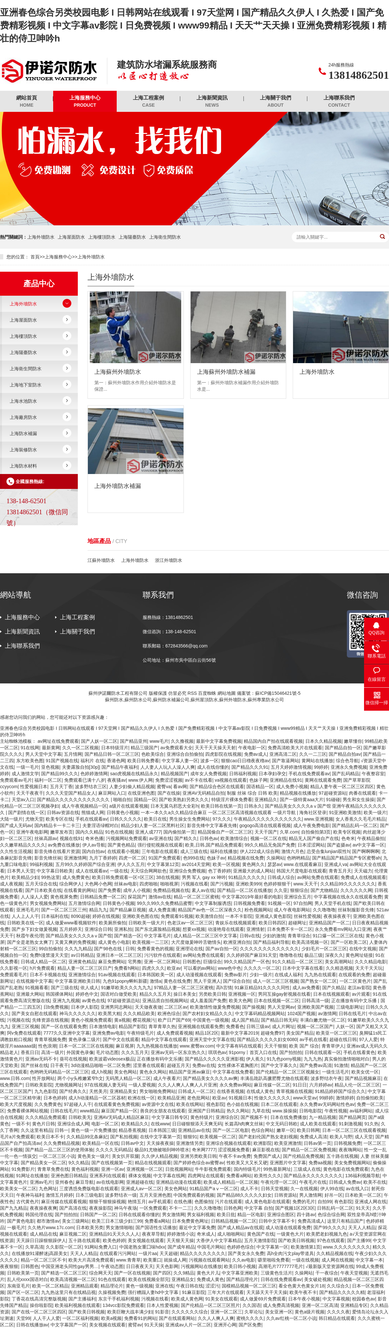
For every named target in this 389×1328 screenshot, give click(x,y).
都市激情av (48, 1221)
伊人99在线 (332, 1188)
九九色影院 (45, 1091)
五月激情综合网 (84, 903)
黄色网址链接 (359, 955)
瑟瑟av (274, 864)
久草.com (289, 832)
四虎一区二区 (132, 857)
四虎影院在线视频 (223, 754)
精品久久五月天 (155, 994)
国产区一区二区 (23, 1292)
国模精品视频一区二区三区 (249, 1285)
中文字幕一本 (369, 1260)
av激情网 (327, 1013)
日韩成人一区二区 (196, 1091)
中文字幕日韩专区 (170, 1117)
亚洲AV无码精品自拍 (204, 793)
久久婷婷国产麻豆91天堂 (252, 955)
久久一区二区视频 (80, 747)
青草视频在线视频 (294, 1091)
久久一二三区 (312, 754)
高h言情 (224, 987)
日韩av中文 (132, 1143)
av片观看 (361, 994)
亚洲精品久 (265, 799)
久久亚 (281, 890)
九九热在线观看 (320, 974)
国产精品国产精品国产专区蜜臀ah (346, 857)
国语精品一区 (260, 786)
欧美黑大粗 (109, 1013)
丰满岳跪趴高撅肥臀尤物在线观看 (274, 1078)
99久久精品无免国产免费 (270, 845)
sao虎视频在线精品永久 (134, 773)
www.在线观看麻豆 (303, 864)
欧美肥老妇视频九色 (326, 1234)
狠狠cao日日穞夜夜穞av (245, 760)
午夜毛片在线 (312, 1182)
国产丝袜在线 (34, 1065)
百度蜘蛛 (207, 693)
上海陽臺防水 (132, 237)
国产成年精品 (181, 1247)
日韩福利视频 (242, 773)
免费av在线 (203, 1065)
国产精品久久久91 (249, 767)
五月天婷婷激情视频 (291, 767)
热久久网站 (238, 1110)
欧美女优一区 (365, 1071)
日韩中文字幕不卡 (277, 1221)
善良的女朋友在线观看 (162, 1110)
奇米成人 (206, 1234)
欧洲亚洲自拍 (237, 942)
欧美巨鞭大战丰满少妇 (130, 1311)
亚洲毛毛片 (27, 909)
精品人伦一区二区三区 (357, 1084)
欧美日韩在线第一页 (221, 806)
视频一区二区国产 (315, 1026)
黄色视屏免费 (63, 896)
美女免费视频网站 (352, 1162)
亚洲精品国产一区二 (329, 922)
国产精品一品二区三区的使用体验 (59, 1149)
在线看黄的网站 (80, 890)
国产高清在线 (73, 1208)
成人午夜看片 (167, 1078)
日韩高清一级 (315, 1000)
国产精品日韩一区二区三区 (112, 754)
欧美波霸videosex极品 (111, 1058)
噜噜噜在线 (290, 955)
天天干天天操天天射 (215, 747)
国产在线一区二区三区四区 (39, 1311)
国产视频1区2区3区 (294, 1208)
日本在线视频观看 (331, 994)
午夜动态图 (112, 1266)
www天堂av (305, 1097)
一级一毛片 (27, 767)
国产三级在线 (64, 987)
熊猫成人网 (92, 812)
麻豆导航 (85, 1182)
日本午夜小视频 (304, 1298)
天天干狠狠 (275, 1046)
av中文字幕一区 (369, 845)
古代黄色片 (27, 1201)
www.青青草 (128, 1260)
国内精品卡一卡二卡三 (57, 825)
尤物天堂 (34, 819)
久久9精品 (183, 1272)
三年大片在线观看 (225, 1292)
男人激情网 (310, 1195)
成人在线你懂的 (213, 767)
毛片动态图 (107, 1052)
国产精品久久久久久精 (342, 1292)
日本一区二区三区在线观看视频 (354, 1130)
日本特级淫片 (114, 747)
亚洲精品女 (182, 1279)
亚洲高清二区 (283, 754)
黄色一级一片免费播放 (93, 1130)
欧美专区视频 (346, 832)
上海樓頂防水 (101, 237)
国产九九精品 (13, 1208)
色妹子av (216, 857)
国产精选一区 (127, 935)
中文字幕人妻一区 (180, 760)
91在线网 (30, 747)
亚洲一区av (112, 1169)
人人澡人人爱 (34, 896)
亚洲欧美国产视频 (315, 1007)
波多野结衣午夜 (326, 1078)
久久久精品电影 (370, 961)
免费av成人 (255, 754)
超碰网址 (297, 922)
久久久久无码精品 (114, 1149)
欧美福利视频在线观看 (77, 1305)
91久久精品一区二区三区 (297, 961)
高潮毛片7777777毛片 (280, 1266)
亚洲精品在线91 (286, 780)
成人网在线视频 (337, 1260)
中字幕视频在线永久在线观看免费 (348, 896)
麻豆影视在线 (265, 1149)
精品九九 (98, 909)
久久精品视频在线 (334, 1253)
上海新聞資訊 (212, 101)
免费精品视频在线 (171, 890)
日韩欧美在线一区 (25, 922)
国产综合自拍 (236, 981)
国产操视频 (253, 1007)
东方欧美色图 (29, 760)
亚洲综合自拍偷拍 (185, 754)
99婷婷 (321, 767)
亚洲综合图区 (280, 1214)
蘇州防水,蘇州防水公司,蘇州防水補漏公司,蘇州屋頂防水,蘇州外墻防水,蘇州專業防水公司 (194, 699)
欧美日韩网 (308, 1130)
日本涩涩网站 (311, 845)
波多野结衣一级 (121, 1195)
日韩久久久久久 (126, 819)
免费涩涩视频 (169, 780)
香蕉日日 (30, 1052)
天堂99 (23, 1318)
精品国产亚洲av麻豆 (189, 1071)
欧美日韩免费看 (143, 760)
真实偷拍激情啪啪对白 (347, 1058)
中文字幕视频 (336, 1298)
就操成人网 (175, 1260)
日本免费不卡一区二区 (289, 929)
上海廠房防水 (23, 417)
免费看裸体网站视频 (27, 1110)
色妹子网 (258, 780)
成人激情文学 (25, 773)
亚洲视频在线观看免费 (200, 1026)
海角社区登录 (312, 812)
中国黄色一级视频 (211, 1020)
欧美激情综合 (234, 838)
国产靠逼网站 (285, 760)
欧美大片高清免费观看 (91, 1260)
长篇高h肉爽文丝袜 (244, 1123)
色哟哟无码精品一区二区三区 (59, 1071)
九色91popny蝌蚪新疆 (125, 981)
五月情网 (73, 754)
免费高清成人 (311, 1221)
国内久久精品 (89, 832)
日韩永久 (253, 806)
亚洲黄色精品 (82, 961)
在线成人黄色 (260, 1091)
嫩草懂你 (353, 741)
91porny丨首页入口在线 (253, 1052)
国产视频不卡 (254, 1117)
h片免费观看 (42, 968)
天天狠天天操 (180, 1240)
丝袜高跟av (45, 838)
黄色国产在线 (260, 1234)
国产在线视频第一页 (111, 1162)
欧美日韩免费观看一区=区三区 (123, 877)
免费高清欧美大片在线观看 (295, 747)
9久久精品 (78, 1162)
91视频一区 (279, 903)
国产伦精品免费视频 (303, 1156)
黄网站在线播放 (317, 760)
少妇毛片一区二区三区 (324, 948)
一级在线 (119, 870)
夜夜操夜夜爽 (43, 1208)
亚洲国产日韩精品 (206, 1110)
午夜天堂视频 (354, 1272)
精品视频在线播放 (298, 793)
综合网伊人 (70, 883)
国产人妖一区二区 (99, 741)
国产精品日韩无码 (279, 1020)
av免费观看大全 (176, 747)
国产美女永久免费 (246, 1253)
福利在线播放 (223, 851)
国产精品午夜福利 (119, 767)
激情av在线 (159, 896)
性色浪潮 (47, 1046)
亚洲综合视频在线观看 (228, 1143)
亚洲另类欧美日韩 (198, 1156)
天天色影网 (167, 1266)
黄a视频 (122, 1020)
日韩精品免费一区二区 (102, 896)
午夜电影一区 (251, 747)
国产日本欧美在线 (43, 890)
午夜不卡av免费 (235, 1156)
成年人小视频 (136, 890)
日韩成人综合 (281, 877)
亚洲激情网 (75, 857)
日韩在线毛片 (352, 1013)
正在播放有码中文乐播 (354, 1000)
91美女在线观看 (221, 1298)
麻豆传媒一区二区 (272, 1084)
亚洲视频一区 (241, 994)
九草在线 (261, 1110)
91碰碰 (333, 799)
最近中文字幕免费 (197, 1227)
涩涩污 (212, 1285)
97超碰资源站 (333, 793)
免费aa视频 (320, 1162)
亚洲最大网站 (29, 994)
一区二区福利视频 (80, 1318)
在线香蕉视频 (230, 1091)
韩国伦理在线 (39, 1214)
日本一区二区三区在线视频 (86, 1046)
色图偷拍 (203, 1201)
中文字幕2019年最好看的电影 (252, 896)
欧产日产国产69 (174, 1020)
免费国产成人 (267, 1156)
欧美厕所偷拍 (112, 922)
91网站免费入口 (101, 1247)
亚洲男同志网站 (116, 1007)
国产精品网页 (352, 1117)
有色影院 (343, 1201)
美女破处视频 (317, 1279)
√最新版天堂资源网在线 (330, 1266)
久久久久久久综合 (189, 1311)
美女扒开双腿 (125, 1156)
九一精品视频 (322, 1117)
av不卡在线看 (198, 780)
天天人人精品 (361, 1227)
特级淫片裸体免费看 (231, 799)
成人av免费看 (306, 987)
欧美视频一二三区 (150, 942)
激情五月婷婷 (59, 1195)
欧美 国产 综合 (304, 1046)
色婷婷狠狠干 (277, 883)
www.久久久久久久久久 (346, 1247)
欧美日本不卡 (50, 1136)
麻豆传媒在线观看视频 (64, 1201)
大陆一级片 (11, 819)
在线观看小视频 (123, 851)
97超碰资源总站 (123, 1000)
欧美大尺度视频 (16, 1104)
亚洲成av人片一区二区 (188, 1324)
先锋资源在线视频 (50, 1020)
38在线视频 (167, 877)
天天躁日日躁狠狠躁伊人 (41, 1240)
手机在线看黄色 (359, 1052)
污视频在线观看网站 (209, 1260)
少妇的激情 (274, 935)
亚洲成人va (335, 864)
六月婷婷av (320, 1084)
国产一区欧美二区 (349, 942)
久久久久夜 (338, 1311)
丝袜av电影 (125, 883)
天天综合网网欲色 (148, 870)
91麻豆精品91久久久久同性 (262, 987)
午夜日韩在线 (189, 1285)
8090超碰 (80, 916)
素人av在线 (203, 890)
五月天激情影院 (260, 1240)
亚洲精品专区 (354, 1305)
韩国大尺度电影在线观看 (301, 870)
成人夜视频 (11, 883)
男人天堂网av (281, 1007)
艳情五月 (137, 1201)
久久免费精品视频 (61, 1143)
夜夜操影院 (100, 1208)
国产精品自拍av (345, 754)
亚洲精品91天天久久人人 (114, 1234)
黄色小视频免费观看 (91, 1020)
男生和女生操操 (358, 799)
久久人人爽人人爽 (216, 1318)
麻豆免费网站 (111, 961)
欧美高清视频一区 (310, 942)
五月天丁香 (61, 786)
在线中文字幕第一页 (160, 1136)
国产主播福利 (82, 1298)
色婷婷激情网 (94, 773)
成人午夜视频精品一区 (84, 806)
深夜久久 (334, 955)
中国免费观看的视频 (193, 1195)
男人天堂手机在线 (332, 903)
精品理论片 (111, 1285)
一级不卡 (21, 1123)
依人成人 (89, 987)
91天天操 (153, 1324)
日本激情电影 (102, 1026)
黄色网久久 (253, 864)
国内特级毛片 (247, 1169)
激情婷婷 (345, 1097)
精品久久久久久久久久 (202, 1253)
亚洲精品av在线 (194, 1130)
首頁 (35, 256)
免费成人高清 (313, 1136)
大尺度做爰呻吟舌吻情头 (196, 942)
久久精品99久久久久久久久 (347, 883)
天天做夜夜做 (148, 1007)
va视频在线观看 (231, 780)
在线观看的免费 (354, 974)
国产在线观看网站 (177, 1318)
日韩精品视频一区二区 (233, 1221)
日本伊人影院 (84, 1007)
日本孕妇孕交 (272, 773)
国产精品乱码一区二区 (354, 825)
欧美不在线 (374, 1182)
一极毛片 (16, 1227)
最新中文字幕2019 (239, 1033)
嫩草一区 (286, 1130)
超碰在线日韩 (343, 1039)
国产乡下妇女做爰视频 (34, 929)
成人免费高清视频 (281, 1305)
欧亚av (174, 968)
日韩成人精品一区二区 (43, 961)
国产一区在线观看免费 (64, 1026)
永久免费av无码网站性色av (327, 1104)
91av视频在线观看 (116, 974)
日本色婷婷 (54, 1097)
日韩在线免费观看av (281, 1279)
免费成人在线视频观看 (363, 877)
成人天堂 (364, 1136)
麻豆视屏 (125, 1046)
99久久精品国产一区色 (247, 961)
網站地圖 (227, 693)
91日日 (300, 1084)
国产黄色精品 (121, 845)
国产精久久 (185, 838)
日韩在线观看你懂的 (139, 1214)
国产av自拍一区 (222, 948)
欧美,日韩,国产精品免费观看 (213, 845)
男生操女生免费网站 (189, 819)
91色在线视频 (119, 832)
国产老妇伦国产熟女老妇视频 (268, 1136)
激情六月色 (292, 851)
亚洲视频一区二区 (144, 1169)
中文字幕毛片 (157, 935)
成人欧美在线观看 (318, 1123)
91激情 (341, 1065)
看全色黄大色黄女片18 (301, 1285)
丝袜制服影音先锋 (356, 909)
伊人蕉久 (255, 1058)
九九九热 (313, 1058)
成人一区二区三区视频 (275, 981)
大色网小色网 (98, 883)
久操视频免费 (111, 1292)
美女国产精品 (299, 1033)
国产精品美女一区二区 (43, 1162)
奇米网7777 (204, 1149)
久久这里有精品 (37, 1130)
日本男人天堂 (20, 870)
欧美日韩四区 (272, 922)
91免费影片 (23, 1169)
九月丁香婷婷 (102, 857)
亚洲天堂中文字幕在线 (212, 1039)
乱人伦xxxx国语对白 (27, 1279)
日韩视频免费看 (249, 903)
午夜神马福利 (29, 1195)
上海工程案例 (148, 101)
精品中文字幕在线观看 (164, 1039)
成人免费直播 (162, 909)
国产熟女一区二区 (319, 981)
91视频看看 (37, 987)
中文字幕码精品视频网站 (260, 1013)
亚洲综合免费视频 (187, 870)
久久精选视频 (339, 968)
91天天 (363, 1208)
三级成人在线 (307, 1169)
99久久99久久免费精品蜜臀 (164, 903)
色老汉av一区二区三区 (190, 922)
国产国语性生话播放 (156, 1227)
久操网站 (275, 857)
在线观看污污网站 (118, 1253)
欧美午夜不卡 (303, 1292)
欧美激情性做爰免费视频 (215, 1007)
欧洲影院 (262, 1143)
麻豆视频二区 (73, 1234)
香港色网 (116, 760)
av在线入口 (357, 1188)
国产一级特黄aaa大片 (302, 799)
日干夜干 (59, 1065)
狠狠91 (190, 1136)
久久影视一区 (13, 968)
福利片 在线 (92, 760)
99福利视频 (41, 864)
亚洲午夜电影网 (32, 832)
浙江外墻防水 (168, 560)
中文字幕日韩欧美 (55, 870)
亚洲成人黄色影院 (273, 916)
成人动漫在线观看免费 (288, 1227)
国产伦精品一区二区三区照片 (210, 1305)
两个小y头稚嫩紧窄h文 (80, 1078)
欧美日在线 (155, 819)
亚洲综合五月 (297, 896)
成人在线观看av (92, 870)
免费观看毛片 (13, 974)
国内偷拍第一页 (179, 832)
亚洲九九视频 (66, 1000)
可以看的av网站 (199, 968)
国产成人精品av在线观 (240, 1227)
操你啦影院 (41, 1305)
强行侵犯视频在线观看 (160, 845)
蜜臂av (135, 1324)
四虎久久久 (153, 968)
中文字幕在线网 (169, 1175)
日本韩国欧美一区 (155, 974)
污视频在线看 (194, 883)
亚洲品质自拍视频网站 (165, 1000)
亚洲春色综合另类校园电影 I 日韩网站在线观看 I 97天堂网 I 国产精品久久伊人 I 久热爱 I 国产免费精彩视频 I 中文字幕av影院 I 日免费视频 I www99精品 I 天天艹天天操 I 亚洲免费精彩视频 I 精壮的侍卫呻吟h (193, 25)
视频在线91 (71, 838)
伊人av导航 (93, 845)
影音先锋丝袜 (48, 857)
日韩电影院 (310, 1110)
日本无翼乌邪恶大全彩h (174, 806)
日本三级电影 (89, 1195)
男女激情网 (173, 1214)
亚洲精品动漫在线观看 (178, 1182)
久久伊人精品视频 (159, 1156)
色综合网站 (262, 1130)
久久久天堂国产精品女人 (71, 793)
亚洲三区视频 (25, 1026)
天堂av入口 (23, 799)
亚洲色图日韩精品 (69, 1175)
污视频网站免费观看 (126, 838)
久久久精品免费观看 (45, 1117)
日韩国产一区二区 (98, 1214)
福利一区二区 (48, 780)
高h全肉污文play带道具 (290, 1253)
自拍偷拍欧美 (369, 1097)
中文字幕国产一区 (69, 1324)
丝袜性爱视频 (307, 916)
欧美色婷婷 (114, 1240)
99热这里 (50, 877)
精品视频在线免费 (246, 857)
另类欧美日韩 (212, 994)
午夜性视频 (335, 1110)
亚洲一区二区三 (226, 1311)
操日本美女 (184, 994)
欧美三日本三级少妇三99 (117, 1221)
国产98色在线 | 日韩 (114, 948)
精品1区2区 (206, 1033)
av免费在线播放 (64, 845)
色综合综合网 (331, 1214)
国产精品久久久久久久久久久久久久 (74, 799)
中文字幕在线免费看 (233, 1071)
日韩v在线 (250, 935)
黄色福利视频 (85, 1169)
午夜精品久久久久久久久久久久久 (268, 819)
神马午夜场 (125, 1208)
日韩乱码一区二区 (335, 1208)
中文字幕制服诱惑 (213, 903)
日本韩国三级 (162, 1130)
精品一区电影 (251, 1214)
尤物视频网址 (68, 1084)
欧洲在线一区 (141, 1097)
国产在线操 (169, 793)
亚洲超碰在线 (139, 1182)
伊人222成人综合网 (259, 851)
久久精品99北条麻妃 (87, 1136)
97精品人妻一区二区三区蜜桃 (184, 987)
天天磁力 (363, 870)
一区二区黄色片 (355, 981)
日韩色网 (233, 1208)
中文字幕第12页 (163, 864)
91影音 (162, 1311)
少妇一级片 (261, 974)
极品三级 (313, 955)
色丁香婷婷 (219, 870)
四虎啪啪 (148, 883)
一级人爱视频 (142, 1084)
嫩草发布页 (61, 832)
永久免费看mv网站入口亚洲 (343, 929)
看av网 (180, 786)
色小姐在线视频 (242, 1104)
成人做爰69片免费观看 (263, 1298)
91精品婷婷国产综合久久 (340, 1091)
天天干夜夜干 (29, 793)
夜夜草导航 (153, 1234)
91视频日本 (240, 1097)
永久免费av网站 (235, 1084)
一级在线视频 (305, 1260)
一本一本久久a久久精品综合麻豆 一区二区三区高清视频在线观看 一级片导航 (219, 812)
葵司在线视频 (73, 1058)
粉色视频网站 (258, 909)
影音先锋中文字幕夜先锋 (212, 825)
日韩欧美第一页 (23, 1272)
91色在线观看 (112, 1279)
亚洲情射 (255, 929)
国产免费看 (109, 890)
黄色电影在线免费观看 (346, 1169)
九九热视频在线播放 (156, 1046)
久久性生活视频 (16, 851)
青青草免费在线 (53, 1169)
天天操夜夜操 (160, 1143)
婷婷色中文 (87, 994)
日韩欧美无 (79, 1117)
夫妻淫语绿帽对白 (100, 825)
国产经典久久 (73, 1091)
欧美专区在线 (59, 819)
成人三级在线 (193, 851)
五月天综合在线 (41, 883)
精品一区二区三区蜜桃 (196, 896)
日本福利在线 (54, 916)
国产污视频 (221, 883)
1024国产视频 (301, 1013)
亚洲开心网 (225, 1324)
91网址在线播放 (32, 1175)
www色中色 (229, 968)
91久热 (371, 1123)
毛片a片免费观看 (17, 1136)
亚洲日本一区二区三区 (119, 955)
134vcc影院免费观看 (123, 1305)
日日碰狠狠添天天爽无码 (197, 1123)
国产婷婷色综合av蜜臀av (198, 1162)
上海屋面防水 (71, 237)
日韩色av (209, 838)
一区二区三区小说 (57, 1156)
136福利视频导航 (362, 1175)
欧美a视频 (111, 1318)
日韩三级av (257, 1026)
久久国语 (251, 1305)
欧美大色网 (240, 1000)
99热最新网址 (277, 1169)
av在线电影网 (110, 1182)
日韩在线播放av (32, 1324)
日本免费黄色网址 (190, 1221)
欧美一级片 (375, 812)
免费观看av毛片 (16, 780)
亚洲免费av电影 (108, 1033)
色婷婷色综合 (240, 1247)
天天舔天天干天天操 (266, 1292)
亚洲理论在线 (189, 948)
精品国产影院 (132, 1026)
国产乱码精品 (345, 773)
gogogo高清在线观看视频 (265, 825)
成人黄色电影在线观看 (267, 1201)
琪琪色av (217, 1052)
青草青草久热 (162, 1026)
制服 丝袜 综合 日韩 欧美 (252, 793)
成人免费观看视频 (175, 1033)
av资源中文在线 (158, 1104)
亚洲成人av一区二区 (141, 1188)
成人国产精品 (245, 1020)
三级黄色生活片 (276, 1272)
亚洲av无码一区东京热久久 (178, 1052)
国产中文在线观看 (121, 1039)
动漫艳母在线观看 (226, 929)
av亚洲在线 (160, 838)
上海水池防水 (23, 401)
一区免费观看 (153, 1208)
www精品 (89, 1110)
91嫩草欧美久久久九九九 (126, 987)
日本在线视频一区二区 (276, 1000)
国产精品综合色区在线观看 (217, 786)
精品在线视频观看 (153, 1162)
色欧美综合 (152, 754)
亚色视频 (50, 767)
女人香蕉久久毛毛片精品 (360, 819)
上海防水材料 (23, 465)
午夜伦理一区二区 (279, 1182)
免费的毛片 (303, 1201)
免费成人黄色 (210, 1279)
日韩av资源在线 (63, 812)
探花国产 (137, 896)
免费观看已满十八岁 (84, 780)
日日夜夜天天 (139, 1266)
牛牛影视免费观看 (213, 1169)
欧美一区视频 (226, 864)
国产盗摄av (338, 845)
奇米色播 (94, 838)
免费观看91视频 (177, 916)
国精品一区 (145, 799)
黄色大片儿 (208, 1272)
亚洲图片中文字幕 (288, 1162)
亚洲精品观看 (84, 1285)
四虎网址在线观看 (206, 1175)
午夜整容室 (373, 773)
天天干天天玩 (369, 968)
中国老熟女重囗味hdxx (142, 1247)
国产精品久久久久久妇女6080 (267, 1039)
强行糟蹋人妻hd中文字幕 (153, 1292)
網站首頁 (26, 101)
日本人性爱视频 (162, 1305)
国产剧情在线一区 (26, 812)
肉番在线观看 (362, 793)
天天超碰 (168, 1253)
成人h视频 (101, 1071)
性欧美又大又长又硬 (247, 1162)
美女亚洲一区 (278, 1311)
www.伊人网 (140, 780)
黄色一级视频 (139, 1285)
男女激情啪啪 (119, 1227)
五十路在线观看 (84, 1240)
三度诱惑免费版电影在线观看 (88, 1188)
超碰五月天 (178, 1065)
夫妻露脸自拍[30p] (80, 767)
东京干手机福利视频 (118, 1298)
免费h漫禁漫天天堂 (49, 955)
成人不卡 (249, 1188)
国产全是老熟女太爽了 (30, 942)
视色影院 (215, 1104)
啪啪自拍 (122, 799)
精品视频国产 (174, 773)
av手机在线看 (313, 1039)
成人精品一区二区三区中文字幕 (205, 935)
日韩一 (61, 1130)
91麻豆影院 (193, 1292)
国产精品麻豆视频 (128, 909)
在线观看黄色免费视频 (116, 1104)
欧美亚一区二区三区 (336, 1033)
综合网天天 (100, 1272)
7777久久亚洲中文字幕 (66, 1033)
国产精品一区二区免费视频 (309, 1149)
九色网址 (48, 1188)
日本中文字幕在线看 (302, 968)
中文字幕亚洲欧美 (240, 1272)
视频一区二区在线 (268, 838)
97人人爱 (368, 1039)
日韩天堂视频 (274, 1188)
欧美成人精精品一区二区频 (231, 1182)
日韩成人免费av (345, 1182)
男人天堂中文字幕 (43, 754)
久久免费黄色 (48, 1104)
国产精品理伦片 (242, 1279)
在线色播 (183, 1201)
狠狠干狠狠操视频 (107, 1201)
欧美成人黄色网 (187, 1298)
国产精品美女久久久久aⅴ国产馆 (79, 935)
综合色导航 (347, 760)
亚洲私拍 (123, 929)
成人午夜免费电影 (311, 825)
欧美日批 (226, 1214)
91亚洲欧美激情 (345, 812)
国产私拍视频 (123, 1136)
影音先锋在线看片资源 (57, 851)
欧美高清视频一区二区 (73, 1279)
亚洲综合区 (227, 1117)
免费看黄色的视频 (155, 948)
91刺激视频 (350, 1123)
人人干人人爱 (46, 1318)
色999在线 (193, 857)
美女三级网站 (75, 1221)
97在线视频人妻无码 (105, 1084)
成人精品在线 (43, 1234)
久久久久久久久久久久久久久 (269, 948)
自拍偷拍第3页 (316, 832)
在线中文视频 (362, 948)
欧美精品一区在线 (100, 1143)
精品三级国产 (144, 747)
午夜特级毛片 (140, 1033)
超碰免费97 (272, 1033)
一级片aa (147, 1253)
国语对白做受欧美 (118, 994)
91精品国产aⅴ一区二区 (213, 1188)
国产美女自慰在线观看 (34, 1013)
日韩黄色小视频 (122, 812)
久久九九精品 (78, 948)
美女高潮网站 (338, 961)
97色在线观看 (331, 1240)
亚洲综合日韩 (98, 929)
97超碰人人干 (78, 1104)
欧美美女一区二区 (18, 1188)
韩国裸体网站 (59, 994)
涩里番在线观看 (149, 1065)
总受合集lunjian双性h (328, 851)
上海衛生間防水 (165, 237)
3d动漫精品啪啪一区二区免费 (101, 1065)
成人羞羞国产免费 (208, 1000)
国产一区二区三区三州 (64, 909)
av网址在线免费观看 (58, 741)
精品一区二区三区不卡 (43, 1260)
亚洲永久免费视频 (349, 767)
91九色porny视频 (284, 1058)
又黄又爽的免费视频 (75, 942)
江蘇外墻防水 (101, 560)
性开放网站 (43, 1078)
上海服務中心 (84, 101)
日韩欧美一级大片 (146, 922)
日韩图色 (192, 961)
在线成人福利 (288, 974)
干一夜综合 (326, 1272)
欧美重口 (152, 1260)
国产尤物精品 (324, 890)
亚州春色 (64, 1182)
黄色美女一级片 (93, 1156)
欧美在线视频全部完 (148, 1279)
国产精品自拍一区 (343, 747)
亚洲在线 (164, 1285)
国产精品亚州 (133, 741)
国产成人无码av (16, 825)
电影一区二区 (105, 1123)
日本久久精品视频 (323, 741)
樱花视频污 (144, 1020)
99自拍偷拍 (50, 948)
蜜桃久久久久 (250, 1318)
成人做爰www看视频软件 (71, 922)
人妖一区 (345, 1026)
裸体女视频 (139, 1175)
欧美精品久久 (134, 1123)
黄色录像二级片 (84, 1039)
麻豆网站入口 (111, 793)
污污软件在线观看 (162, 955)
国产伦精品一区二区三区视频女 (287, 1071)
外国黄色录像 (80, 1052)
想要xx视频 (194, 929)
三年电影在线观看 (160, 851)
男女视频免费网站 (48, 903)
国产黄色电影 (20, 1221)
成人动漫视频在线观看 (199, 974)
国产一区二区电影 (231, 1130)
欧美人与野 (341, 1136)
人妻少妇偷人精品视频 (132, 786)
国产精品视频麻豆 (363, 1078)
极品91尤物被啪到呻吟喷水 (162, 1149)
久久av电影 (243, 1260)
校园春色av (363, 1298)
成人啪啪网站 (230, 1234)
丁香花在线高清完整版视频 (39, 1298)
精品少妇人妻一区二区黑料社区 (152, 825)
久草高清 (34, 1247)
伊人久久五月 (131, 864)
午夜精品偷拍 (370, 838)
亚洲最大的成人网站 (253, 870)
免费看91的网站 (140, 1318)
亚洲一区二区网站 (162, 961)
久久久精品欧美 (139, 1013)
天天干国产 (265, 832)
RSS (192, 693)
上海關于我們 (275, 101)
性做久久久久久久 (272, 1097)
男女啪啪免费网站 (157, 1091)
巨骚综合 (212, 961)
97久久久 (222, 819)
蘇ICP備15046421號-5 (278, 693)
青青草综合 (299, 935)
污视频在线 (18, 1020)
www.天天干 (305, 883)
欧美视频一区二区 (218, 1136)
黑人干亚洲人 (207, 981)
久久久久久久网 (356, 890)
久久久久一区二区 (262, 968)
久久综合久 (338, 1285)
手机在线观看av (92, 819)
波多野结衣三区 (91, 786)
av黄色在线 (93, 1000)
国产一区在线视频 (132, 1272)
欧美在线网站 (190, 1104)
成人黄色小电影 (114, 942)
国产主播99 (359, 1240)
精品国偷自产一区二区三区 (225, 832)
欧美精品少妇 (25, 877)
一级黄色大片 (290, 1234)
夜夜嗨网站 (350, 1149)
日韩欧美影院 (39, 1084)
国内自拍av (93, 851)
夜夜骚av (116, 780)
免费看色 (235, 1026)
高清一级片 (52, 1052)
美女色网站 (125, 1071)
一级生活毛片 (335, 1071)
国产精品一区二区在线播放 (244, 890)
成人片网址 (283, 1026)
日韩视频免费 (347, 1143)
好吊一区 (333, 1195)
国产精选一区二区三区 (64, 1272)
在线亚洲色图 (141, 793)
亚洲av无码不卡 (41, 1058)
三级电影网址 (349, 1007)
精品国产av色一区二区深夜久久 (210, 909)
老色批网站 (198, 1097)
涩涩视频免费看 (234, 1149)
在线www (160, 1123)
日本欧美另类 (89, 1227)
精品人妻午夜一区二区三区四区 (342, 786)
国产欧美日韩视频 (296, 1240)
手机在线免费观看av (309, 773)
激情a (155, 981)
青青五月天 (340, 870)
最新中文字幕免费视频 (219, 741)
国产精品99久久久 (59, 773)
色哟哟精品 (298, 857)
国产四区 (162, 1272)
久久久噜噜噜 (207, 1208)
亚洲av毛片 (41, 1182)
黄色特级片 (201, 1117)
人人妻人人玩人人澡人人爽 (167, 767)
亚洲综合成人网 (73, 1123)
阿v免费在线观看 (24, 1033)
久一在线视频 (304, 1188)
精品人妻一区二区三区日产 (84, 968)
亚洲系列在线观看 (107, 1175)
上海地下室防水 (25, 384)
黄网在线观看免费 (323, 780)
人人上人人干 (25, 916)
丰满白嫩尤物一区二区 (322, 1020)
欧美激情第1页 (306, 1247)
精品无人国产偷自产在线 (314, 838)
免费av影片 (235, 974)
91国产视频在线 (62, 760)
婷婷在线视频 (106, 916)
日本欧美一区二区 (363, 1195)
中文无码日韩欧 (282, 1123)
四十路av (306, 1214)
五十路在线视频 (342, 1156)
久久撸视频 (182, 741)
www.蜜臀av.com (197, 1046)
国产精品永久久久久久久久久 (313, 1175)
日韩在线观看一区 (323, 1052)
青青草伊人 (333, 1046)
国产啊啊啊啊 (365, 851)
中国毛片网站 (210, 1247)
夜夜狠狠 (9, 1266)
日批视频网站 (179, 1169)
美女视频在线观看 (146, 1240)
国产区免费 (250, 1324)
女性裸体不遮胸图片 (238, 1065)
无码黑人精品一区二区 (128, 1078)
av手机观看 (159, 1201)
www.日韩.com (15, 1078)
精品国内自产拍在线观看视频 (273, 741)
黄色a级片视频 (309, 1311)
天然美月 (98, 1091)
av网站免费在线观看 (317, 877)
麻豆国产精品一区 (119, 1110)
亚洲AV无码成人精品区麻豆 (121, 1117)
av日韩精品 (82, 955)
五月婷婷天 (70, 929)
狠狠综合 (299, 890)
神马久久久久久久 (77, 1013)
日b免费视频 (56, 1007)
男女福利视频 (200, 1214)
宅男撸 (134, 961)
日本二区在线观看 (279, 1104)
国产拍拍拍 (290, 1052)
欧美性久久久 (267, 1175)
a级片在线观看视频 (128, 806)
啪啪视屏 (169, 883)
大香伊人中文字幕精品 (219, 1240)
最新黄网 (51, 747)
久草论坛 (253, 1311)
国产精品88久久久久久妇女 (244, 1195)
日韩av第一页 (317, 1143)
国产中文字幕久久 (279, 1065)
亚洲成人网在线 (370, 1201)
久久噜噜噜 (324, 909)
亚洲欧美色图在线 (140, 916)
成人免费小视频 (292, 786)
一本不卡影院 (239, 916)
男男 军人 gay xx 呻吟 (204, 877)
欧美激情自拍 (209, 916)
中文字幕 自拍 (258, 1208)
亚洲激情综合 (82, 974)
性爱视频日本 (33, 786)
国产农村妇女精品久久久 (207, 1013)
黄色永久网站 (153, 1071)
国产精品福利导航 (271, 942)
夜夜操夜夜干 (337, 916)
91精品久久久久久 (246, 877)
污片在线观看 (228, 1201)
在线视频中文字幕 (34, 981)
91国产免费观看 (164, 857)
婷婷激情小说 (180, 1234)
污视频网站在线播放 (201, 1266)
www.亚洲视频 (318, 819)
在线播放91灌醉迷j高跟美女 (40, 1253)
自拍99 (325, 1201)
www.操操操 (284, 1110)
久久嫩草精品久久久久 (22, 845)
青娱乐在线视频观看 (235, 922)
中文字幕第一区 (272, 1247)
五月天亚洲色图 (155, 1195)
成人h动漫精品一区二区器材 (96, 1097)
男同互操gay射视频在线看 (284, 994)
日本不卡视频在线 (48, 974)
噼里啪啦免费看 (273, 1260)
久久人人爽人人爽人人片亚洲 (187, 1084)
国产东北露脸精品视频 (157, 929)
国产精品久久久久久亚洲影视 (214, 1058)
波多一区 (209, 760)
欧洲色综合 (169, 1013)
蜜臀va (164, 786)
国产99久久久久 (329, 1227)
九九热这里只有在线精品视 (68, 1292)
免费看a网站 (239, 1175)
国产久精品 (333, 987)
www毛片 (158, 741)
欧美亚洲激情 (287, 1143)
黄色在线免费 (177, 981)
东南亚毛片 (18, 1285)
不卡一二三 (180, 1208)
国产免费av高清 (316, 1065)
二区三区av (175, 1007)
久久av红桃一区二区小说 (291, 1318)
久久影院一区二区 (64, 1247)
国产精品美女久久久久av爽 (210, 1078)
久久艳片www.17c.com (51, 1227)
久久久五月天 (134, 1052)
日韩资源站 (285, 1195)
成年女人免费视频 (208, 773)
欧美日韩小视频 (240, 1266)
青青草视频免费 (50, 1039)
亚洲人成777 (148, 832)
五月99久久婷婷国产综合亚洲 (85, 864)
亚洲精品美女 (123, 1091)
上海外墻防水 (40, 237)
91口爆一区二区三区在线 (338, 935)
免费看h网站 (126, 968)
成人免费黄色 (75, 877)
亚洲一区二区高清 (320, 1305)
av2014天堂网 (196, 864)
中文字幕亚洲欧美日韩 (77, 981)
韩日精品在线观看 (337, 1318)
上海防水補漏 (23, 433)
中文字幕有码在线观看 (239, 1046)
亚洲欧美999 (248, 883)
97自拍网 (302, 903)
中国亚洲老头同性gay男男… (70, 1266)
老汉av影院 (359, 987)
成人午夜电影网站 (292, 909)
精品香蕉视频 (132, 1130)
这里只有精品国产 (345, 1221)
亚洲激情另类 (189, 1143)
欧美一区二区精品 (50, 1285)
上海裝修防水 (23, 449)
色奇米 (348, 838)
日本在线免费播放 (288, 1117)
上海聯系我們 (339, 101)
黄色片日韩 (43, 1123)
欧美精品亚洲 (171, 1097)
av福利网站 (360, 1110)
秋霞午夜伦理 (29, 935)
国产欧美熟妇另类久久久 (184, 799)
